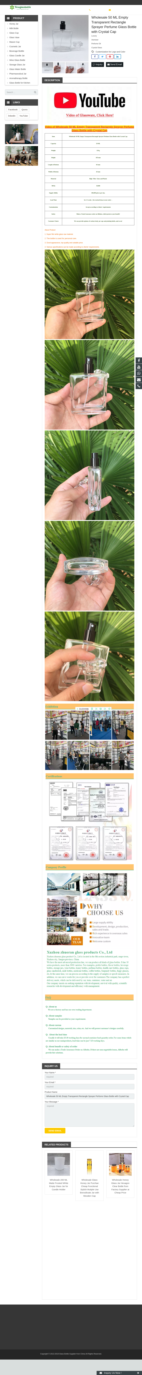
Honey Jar (13, 39)
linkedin (11, 130)
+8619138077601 (96, 2)
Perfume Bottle (67, 23)
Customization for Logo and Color (110, 67)
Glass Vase (14, 52)
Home (32, 23)
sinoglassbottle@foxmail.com (121, 2)
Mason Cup (14, 57)
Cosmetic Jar (53, 23)
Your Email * (50, 1097)
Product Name (51, 1107)
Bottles (41, 23)
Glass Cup (14, 48)
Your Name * (50, 1087)
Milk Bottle (14, 43)
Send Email (114, 79)
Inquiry (97, 79)
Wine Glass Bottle (17, 75)
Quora (25, 124)
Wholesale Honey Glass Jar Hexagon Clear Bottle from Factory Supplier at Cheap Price (120, 1201)
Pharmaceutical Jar (17, 88)
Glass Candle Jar (17, 70)
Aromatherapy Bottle (18, 93)
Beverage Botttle (16, 66)
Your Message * (52, 1117)
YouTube (23, 130)
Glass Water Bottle (17, 84)
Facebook (13, 124)
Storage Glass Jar (17, 79)
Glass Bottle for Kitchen (19, 98)
